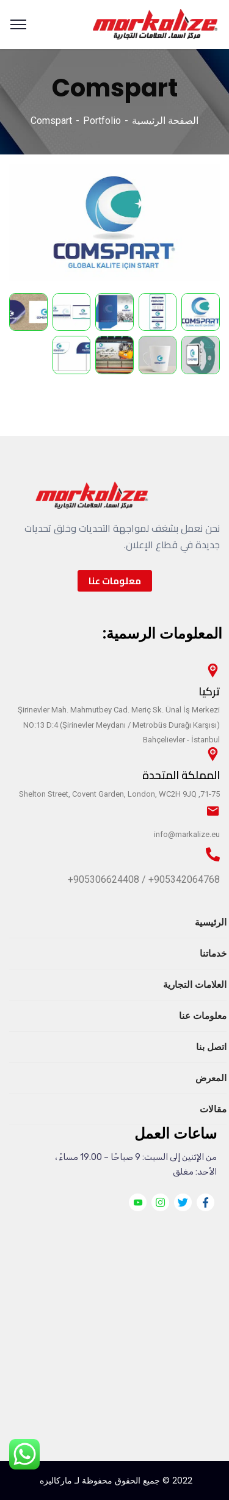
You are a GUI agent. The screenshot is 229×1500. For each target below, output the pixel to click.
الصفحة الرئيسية (165, 120)
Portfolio (102, 120)
